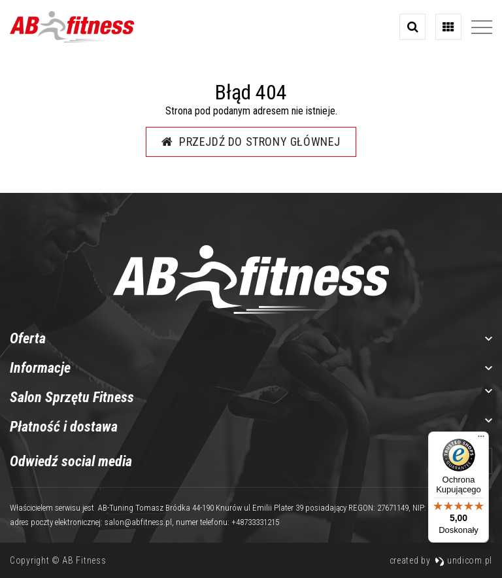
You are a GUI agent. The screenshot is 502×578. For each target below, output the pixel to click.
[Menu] (481, 439)
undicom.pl (463, 560)
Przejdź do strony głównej (251, 141)
